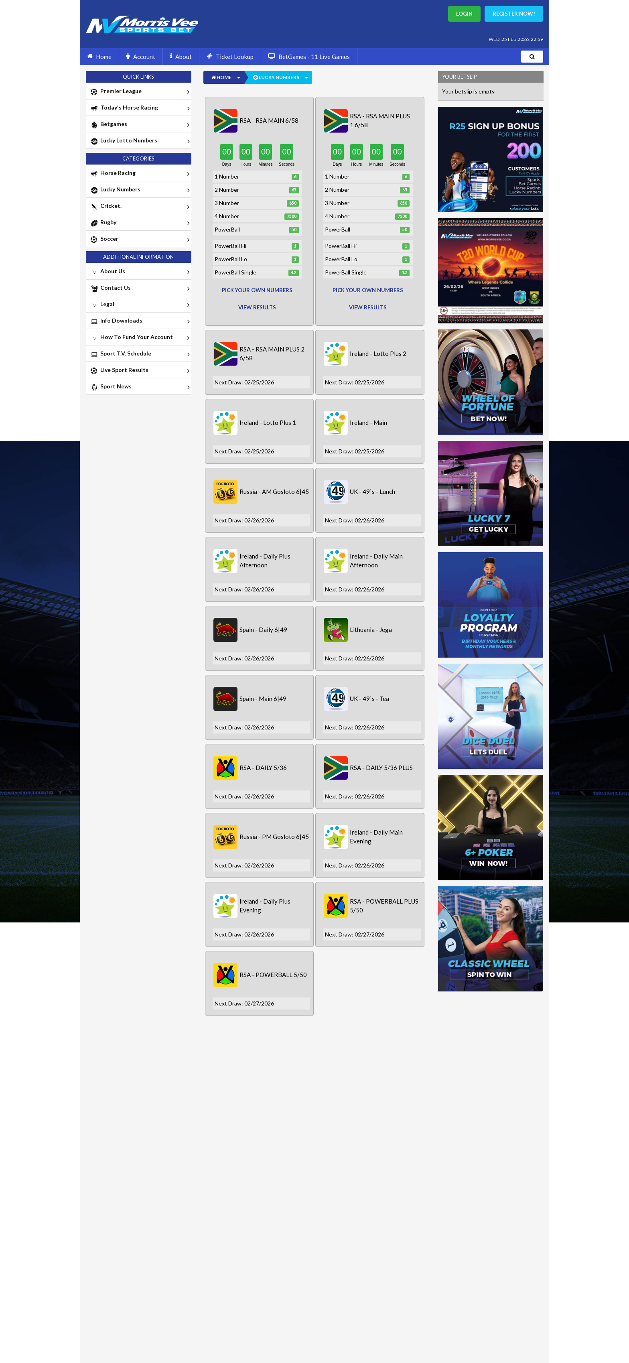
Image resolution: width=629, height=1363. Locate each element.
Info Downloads (140, 321)
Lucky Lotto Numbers (140, 141)
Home (99, 56)
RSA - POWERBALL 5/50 (273, 974)
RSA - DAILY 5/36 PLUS (381, 767)
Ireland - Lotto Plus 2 (378, 353)
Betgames (140, 125)
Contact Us (140, 288)
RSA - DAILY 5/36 (263, 767)
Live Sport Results (140, 371)
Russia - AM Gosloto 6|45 (274, 491)
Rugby (140, 223)
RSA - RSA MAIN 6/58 (268, 120)
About (181, 56)
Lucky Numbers (140, 190)
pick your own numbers (257, 290)
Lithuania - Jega (371, 629)
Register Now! (514, 13)
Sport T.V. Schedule (140, 354)
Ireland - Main (368, 422)
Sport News (140, 387)
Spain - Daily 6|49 (263, 629)
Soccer (140, 239)
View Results (257, 307)
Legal (140, 305)
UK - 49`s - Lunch (372, 491)
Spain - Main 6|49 (262, 698)
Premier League (140, 92)
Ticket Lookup (230, 56)
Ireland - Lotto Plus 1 (267, 422)
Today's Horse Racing (140, 108)
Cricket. (140, 206)
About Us (140, 272)
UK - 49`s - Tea (369, 698)
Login (464, 13)
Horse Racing (140, 174)
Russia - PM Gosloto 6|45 (274, 836)
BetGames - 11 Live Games (309, 56)
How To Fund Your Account (140, 338)
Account (140, 56)
